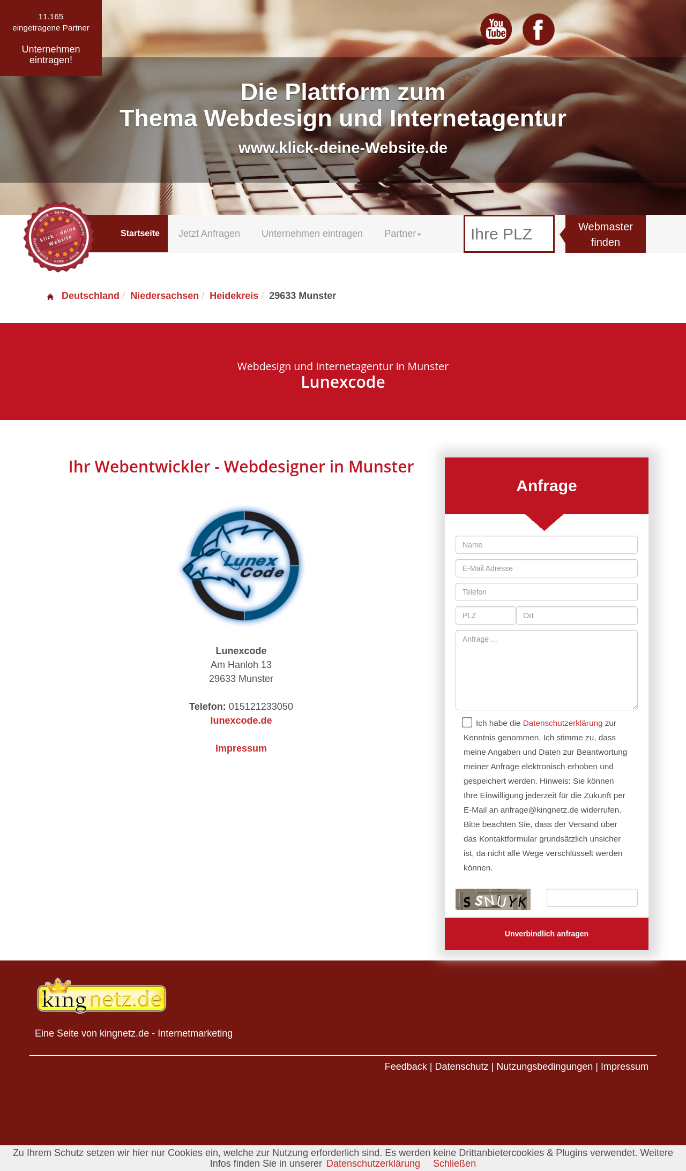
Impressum (241, 748)
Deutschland (83, 295)
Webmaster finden (605, 234)
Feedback (406, 1066)
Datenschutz (461, 1066)
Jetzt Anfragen (209, 233)
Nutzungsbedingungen (544, 1066)
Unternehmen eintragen (312, 233)
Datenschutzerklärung (563, 722)
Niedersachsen (164, 295)
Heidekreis (234, 295)
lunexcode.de (241, 720)
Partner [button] (402, 233)
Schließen (454, 1163)
